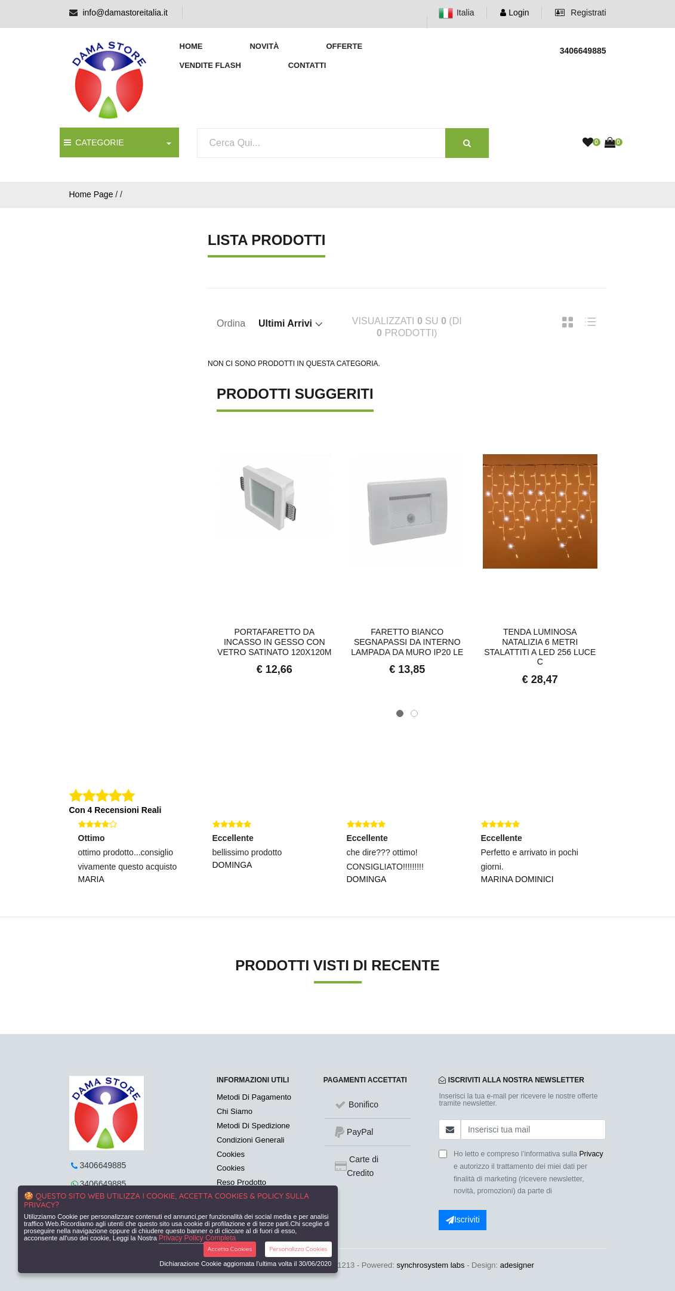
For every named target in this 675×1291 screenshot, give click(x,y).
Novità (264, 46)
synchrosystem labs (430, 1265)
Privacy (591, 1154)
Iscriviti (463, 1219)
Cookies (231, 1154)
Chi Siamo (234, 1111)
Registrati (580, 12)
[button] (399, 713)
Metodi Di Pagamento (254, 1097)
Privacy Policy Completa (197, 1238)
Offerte (344, 46)
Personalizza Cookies (298, 1249)
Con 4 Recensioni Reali (115, 810)
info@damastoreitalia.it (125, 12)
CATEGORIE (94, 142)
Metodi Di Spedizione (253, 1125)
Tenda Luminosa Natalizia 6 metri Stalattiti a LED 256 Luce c (540, 646)
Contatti (307, 65)
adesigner (517, 1265)
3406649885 (103, 1165)
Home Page (91, 194)
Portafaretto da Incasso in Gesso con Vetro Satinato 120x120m (274, 642)
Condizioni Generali (250, 1139)
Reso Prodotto (241, 1182)
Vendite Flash (210, 65)
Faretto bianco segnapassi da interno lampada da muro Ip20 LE (407, 642)
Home (191, 46)
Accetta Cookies (230, 1249)
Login (514, 12)
